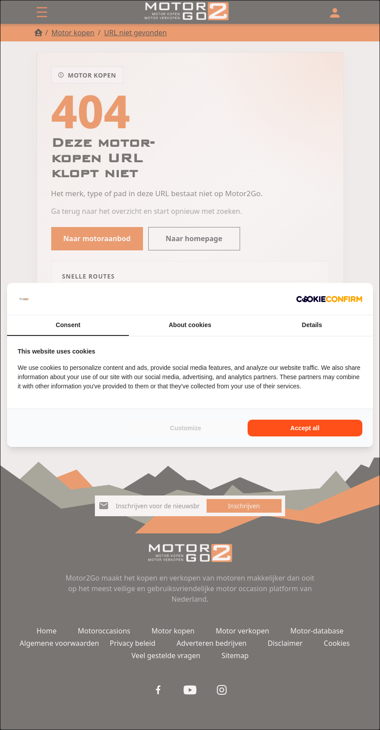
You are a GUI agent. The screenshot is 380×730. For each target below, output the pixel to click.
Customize (185, 428)
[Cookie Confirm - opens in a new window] (329, 299)
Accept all (305, 428)
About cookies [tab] (190, 324)
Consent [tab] (68, 324)
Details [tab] (312, 324)
